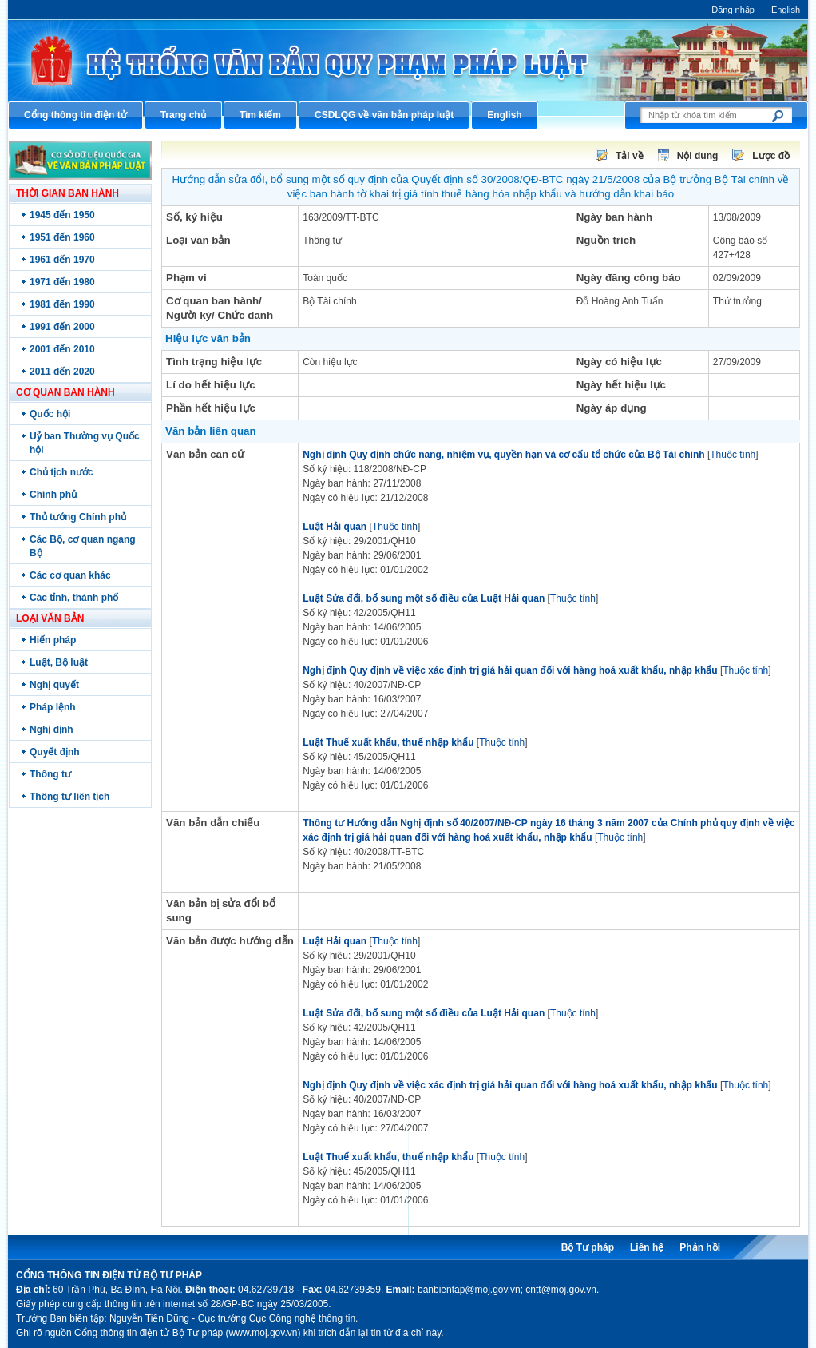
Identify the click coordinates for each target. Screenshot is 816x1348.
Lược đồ (771, 155)
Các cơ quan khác (70, 575)
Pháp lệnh (53, 707)
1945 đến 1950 (62, 215)
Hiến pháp (53, 640)
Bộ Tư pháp (587, 1247)
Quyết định (55, 752)
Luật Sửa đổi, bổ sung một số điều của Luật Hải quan (424, 598)
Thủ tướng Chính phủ (78, 517)
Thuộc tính (732, 454)
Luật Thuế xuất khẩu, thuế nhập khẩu (388, 742)
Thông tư (50, 774)
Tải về (630, 155)
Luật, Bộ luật (59, 662)
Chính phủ (53, 494)
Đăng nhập (733, 9)
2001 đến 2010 (62, 349)
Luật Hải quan (334, 526)
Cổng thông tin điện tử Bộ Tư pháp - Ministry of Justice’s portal (408, 60)
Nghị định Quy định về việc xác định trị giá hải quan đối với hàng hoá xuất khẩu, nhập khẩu (510, 670)
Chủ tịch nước (61, 472)
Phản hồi (699, 1247)
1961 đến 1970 (62, 259)
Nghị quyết (54, 684)
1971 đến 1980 (62, 282)
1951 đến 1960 (62, 237)
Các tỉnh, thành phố (74, 597)
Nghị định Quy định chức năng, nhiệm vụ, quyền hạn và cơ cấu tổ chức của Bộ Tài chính (503, 454)
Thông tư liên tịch (69, 796)
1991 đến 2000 (62, 326)
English (785, 9)
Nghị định (51, 729)
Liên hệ (646, 1247)
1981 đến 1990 (62, 304)
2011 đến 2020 (62, 371)
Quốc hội (50, 414)
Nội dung (698, 155)
